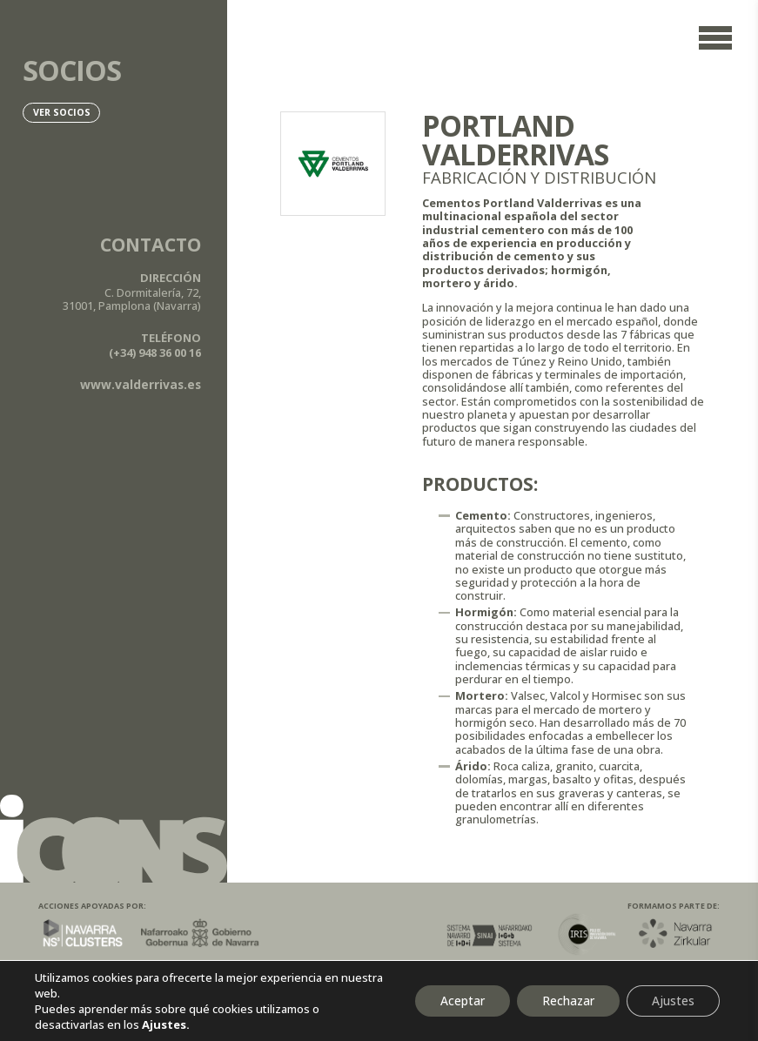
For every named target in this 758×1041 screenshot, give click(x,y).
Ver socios (62, 113)
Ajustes (672, 1000)
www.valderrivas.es (139, 384)
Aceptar (457, 1000)
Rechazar (565, 1000)
